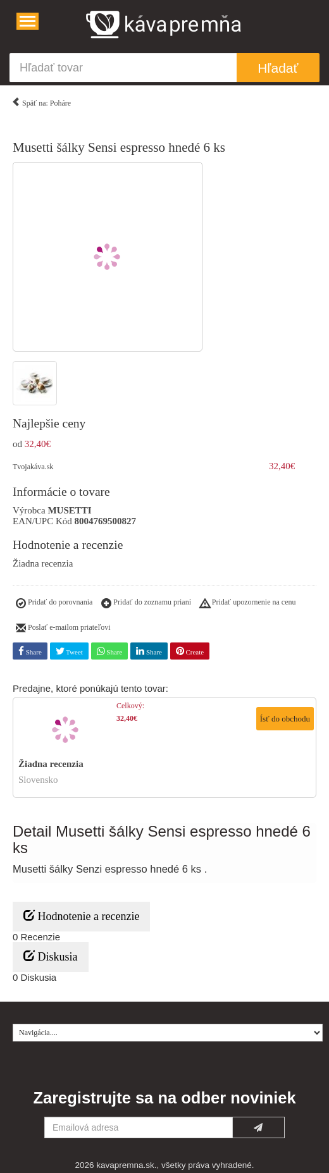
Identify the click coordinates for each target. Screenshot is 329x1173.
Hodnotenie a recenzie (81, 916)
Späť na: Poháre (41, 100)
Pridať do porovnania (54, 604)
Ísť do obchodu (285, 718)
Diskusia (50, 956)
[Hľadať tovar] (123, 67)
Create (190, 651)
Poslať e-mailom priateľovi (63, 628)
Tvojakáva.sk (33, 466)
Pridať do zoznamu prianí (146, 604)
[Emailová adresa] (138, 1127)
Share (30, 651)
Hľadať (278, 68)
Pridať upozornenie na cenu (248, 604)
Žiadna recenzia (43, 563)
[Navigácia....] (27, 21)
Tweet (69, 651)
